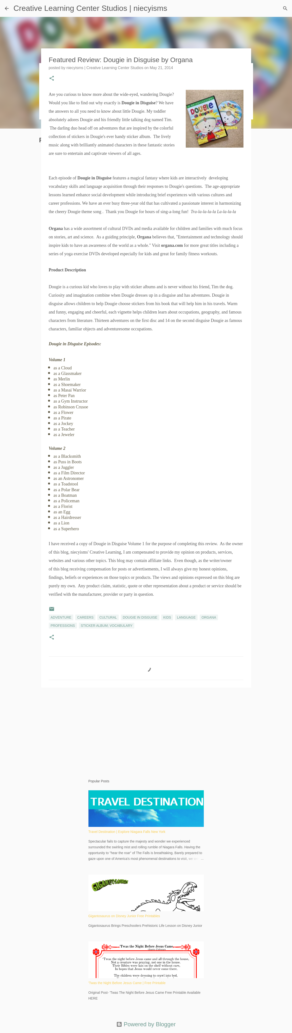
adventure (61, 617)
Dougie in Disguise (140, 617)
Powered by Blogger (146, 1024)
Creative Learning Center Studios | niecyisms (90, 8)
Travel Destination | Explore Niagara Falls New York (127, 832)
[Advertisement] (146, 728)
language (186, 617)
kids (167, 617)
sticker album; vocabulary (106, 626)
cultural (108, 617)
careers (85, 617)
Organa (209, 617)
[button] (52, 78)
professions (63, 626)
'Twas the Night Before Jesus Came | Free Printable (127, 983)
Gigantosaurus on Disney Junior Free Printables (124, 916)
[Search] (285, 8)
